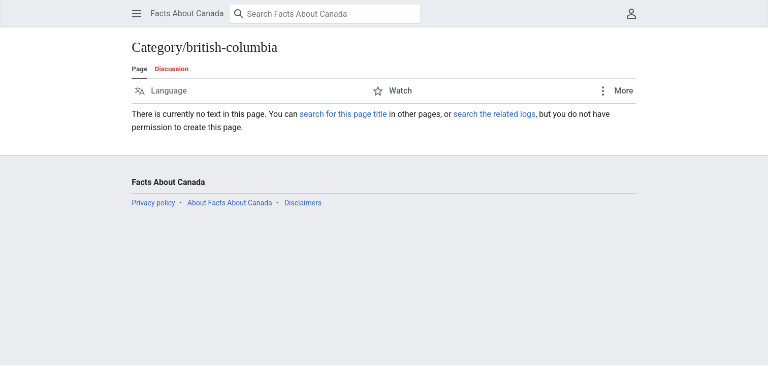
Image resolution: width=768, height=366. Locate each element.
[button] (136, 14)
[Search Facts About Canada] (325, 14)
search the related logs (495, 114)
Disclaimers (303, 203)
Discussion (171, 69)
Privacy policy (153, 203)
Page (139, 69)
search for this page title (343, 114)
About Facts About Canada (229, 203)
